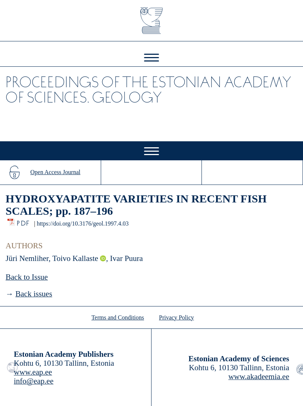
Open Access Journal (55, 172)
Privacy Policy (176, 317)
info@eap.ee (33, 381)
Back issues (33, 293)
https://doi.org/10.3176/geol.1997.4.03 (82, 223)
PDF (24, 221)
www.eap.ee (33, 372)
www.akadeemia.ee (258, 376)
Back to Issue (27, 277)
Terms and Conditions (117, 317)
